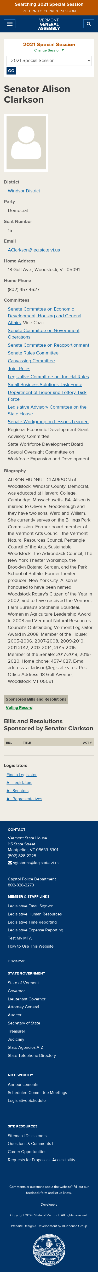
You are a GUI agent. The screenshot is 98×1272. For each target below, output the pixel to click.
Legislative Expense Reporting (35, 930)
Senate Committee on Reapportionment (48, 345)
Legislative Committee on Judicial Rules (48, 377)
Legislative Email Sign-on (31, 906)
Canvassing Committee (31, 361)
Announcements (23, 1084)
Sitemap (15, 1135)
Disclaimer (16, 961)
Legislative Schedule (27, 1100)
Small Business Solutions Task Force (45, 385)
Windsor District (24, 191)
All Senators (17, 790)
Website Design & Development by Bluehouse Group (49, 1226)
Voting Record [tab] (19, 707)
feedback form (36, 1193)
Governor (16, 991)
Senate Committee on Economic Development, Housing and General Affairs (44, 315)
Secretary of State (24, 1023)
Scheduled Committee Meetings (37, 1092)
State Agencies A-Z (25, 1047)
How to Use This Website (31, 946)
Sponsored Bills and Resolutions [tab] (36, 699)
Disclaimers (36, 1135)
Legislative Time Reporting (32, 922)
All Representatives (24, 798)
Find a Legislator (22, 774)
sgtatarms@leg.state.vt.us (33, 863)
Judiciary (16, 1039)
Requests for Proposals (28, 1159)
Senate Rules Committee (33, 353)
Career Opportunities (27, 1151)
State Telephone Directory (32, 1055)
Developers (49, 1204)
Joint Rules (19, 369)
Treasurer (16, 1031)
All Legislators (19, 782)
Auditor (14, 1015)
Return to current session (49, 11)
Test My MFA (20, 938)
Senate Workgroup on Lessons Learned (48, 422)
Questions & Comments (29, 1143)
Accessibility (63, 1159)
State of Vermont (23, 982)
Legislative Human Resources (35, 914)
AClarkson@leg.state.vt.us (34, 250)
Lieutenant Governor (26, 999)
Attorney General (23, 1007)
